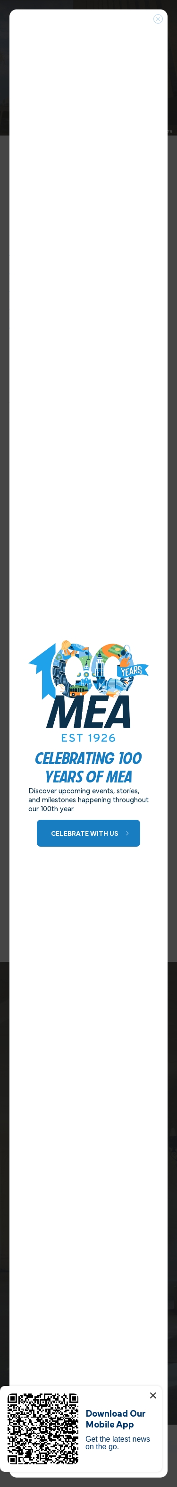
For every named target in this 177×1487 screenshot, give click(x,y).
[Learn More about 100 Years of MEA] (88, 833)
